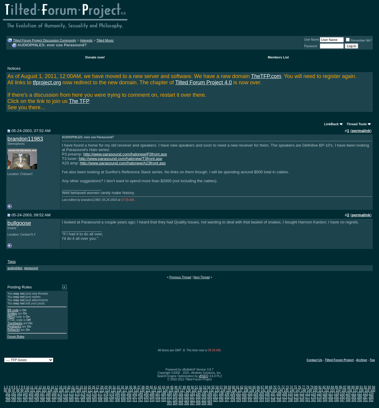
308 (117, 400)
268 (255, 397)
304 (94, 400)
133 (217, 390)
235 (65, 397)
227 (19, 397)
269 (261, 397)
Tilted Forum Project (339, 360)
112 (96, 390)
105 (55, 390)
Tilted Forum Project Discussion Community (44, 40)
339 (296, 400)
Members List (278, 57)
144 (280, 390)
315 (157, 400)
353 (169, 403)
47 (180, 387)
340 (301, 400)
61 (237, 387)
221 (353, 393)
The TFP (79, 101)
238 (82, 397)
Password (310, 46)
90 (357, 387)
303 (88, 400)
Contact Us (314, 360)
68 (266, 387)
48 (184, 387)
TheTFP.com (266, 76)
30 (110, 387)
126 (176, 390)
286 (359, 397)
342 (313, 400)
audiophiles (15, 268)
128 (188, 390)
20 (68, 387)
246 (128, 397)
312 (140, 400)
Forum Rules (15, 336)
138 (245, 390)
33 (122, 387)
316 (163, 400)
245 (123, 397)
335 (273, 400)
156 (349, 390)
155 (343, 390)
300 (71, 400)
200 (232, 393)
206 (267, 393)
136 (234, 390)
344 (324, 400)
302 (82, 400)
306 (105, 400)
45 (172, 387)
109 (78, 390)
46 (176, 387)
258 (198, 397)
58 (225, 387)
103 (44, 390)
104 (49, 390)
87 (344, 387)
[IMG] (11, 316)
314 (152, 400)
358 (198, 403)
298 (59, 400)
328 (232, 400)
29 (105, 387)
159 (367, 390)
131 (205, 390)
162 (13, 393)
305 (100, 400)
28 (101, 387)
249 (146, 397)
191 (180, 393)
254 (175, 397)
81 (320, 387)
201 (238, 393)
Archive (361, 360)
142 (269, 390)
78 (307, 387)
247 (134, 397)
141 (263, 390)
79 (311, 387)
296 (48, 400)
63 (246, 387)
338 (290, 400)
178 (105, 393)
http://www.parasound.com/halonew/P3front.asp (125, 154)
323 (203, 400)
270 (267, 397)
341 (307, 400)
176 (94, 393)
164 (25, 393)
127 (182, 390)
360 (209, 403)
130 (199, 390)
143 (274, 390)
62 (241, 387)
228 (25, 397)
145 (286, 390)
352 (371, 400)
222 (359, 393)
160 (372, 390)
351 (365, 400)
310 (128, 400)
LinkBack (331, 124)
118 (130, 390)
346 (336, 400)
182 (128, 393)
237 (77, 397)
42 (159, 387)
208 (278, 393)
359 (203, 403)
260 (209, 397)
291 (19, 400)
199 (226, 393)
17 (56, 387)
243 (111, 397)
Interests (86, 40)
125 (171, 390)
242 (105, 397)
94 (373, 387)
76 (299, 387)
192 (186, 393)
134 (222, 390)
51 (196, 387)
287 (365, 397)
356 (186, 403)
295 (42, 400)
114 (107, 390)
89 (353, 387)
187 (157, 393)
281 (330, 397)
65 (254, 387)
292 (25, 400)
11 (31, 387)
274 (290, 397)
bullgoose (19, 223)
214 (313, 393)
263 (226, 397)
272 (278, 397)
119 (136, 390)
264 (232, 397)
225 (7, 397)
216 (324, 393)
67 (262, 387)
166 (36, 393)
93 (369, 387)
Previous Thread (180, 277)
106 (61, 390)
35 (130, 387)
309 (123, 400)
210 (290, 393)
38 (142, 387)
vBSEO (203, 376)
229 (30, 397)
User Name (311, 39)
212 (301, 393)
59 (229, 387)
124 (165, 390)
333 (261, 400)
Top (372, 360)
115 (113, 390)
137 (240, 390)
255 (180, 397)
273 (284, 397)
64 (250, 387)
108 (73, 390)
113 (101, 390)
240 (94, 397)
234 (59, 397)
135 (228, 390)
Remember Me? (359, 40)
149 (309, 390)
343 (319, 400)
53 (204, 387)
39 (147, 387)
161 (7, 393)
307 (111, 400)
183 (134, 393)
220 (348, 393)
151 (320, 390)
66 (258, 387)
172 (71, 393)
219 (342, 393)
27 (97, 387)
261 (215, 397)
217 (330, 393)
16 (52, 387)
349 (353, 400)
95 (5, 390)
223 (365, 393)
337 (284, 400)
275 (296, 397)
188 (163, 393)
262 (221, 397)
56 (217, 387)
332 (255, 400)
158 (361, 390)
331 (250, 400)
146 (292, 390)
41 (155, 387)
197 (215, 393)
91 (361, 387)
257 (192, 397)
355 (180, 403)
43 (163, 387)
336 (278, 400)
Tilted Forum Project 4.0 (203, 82)
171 (65, 393)
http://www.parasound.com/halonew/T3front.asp (120, 158)
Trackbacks (15, 323)
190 (175, 393)
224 (371, 393)
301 (77, 400)
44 (167, 387)
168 (48, 393)
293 (30, 400)
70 (274, 387)
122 (153, 390)
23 (81, 387)
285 (353, 397)
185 (146, 393)
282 (336, 397)
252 (163, 397)
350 (359, 400)
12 (36, 387)
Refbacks (13, 329)
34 (126, 387)
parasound (31, 268)
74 (291, 387)
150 (315, 390)
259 (203, 397)
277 (307, 397)
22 (77, 387)
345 (330, 400)
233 (54, 397)
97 (13, 390)
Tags (11, 261)
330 (244, 400)
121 (147, 390)
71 (278, 387)
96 (9, 390)
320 (186, 400)
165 (30, 393)
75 (295, 387)
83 (328, 387)
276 (301, 397)
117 (124, 390)
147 (297, 390)
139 (251, 390)
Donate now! (95, 57)
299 (65, 400)
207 (273, 393)
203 (250, 393)
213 (307, 393)
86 (340, 387)
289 (7, 400)
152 (326, 390)
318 (175, 400)
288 (371, 397)
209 (284, 393)
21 (73, 387)
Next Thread (201, 277)
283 (342, 397)
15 (48, 387)
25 (89, 387)
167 (42, 393)
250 (152, 397)
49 (188, 387)
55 (213, 387)
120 (142, 390)
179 (111, 393)
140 (257, 390)
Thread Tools (357, 124)
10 (27, 387)
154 (338, 390)
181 (123, 393)
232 (48, 397)
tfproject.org (47, 82)
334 (267, 400)
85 (336, 387)
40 (151, 387)
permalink (361, 130)
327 (226, 400)
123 (159, 390)
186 (152, 393)
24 (85, 387)
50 (192, 387)
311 (134, 400)
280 (324, 397)
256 (186, 397)
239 (88, 397)
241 (100, 397)
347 (342, 400)
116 (119, 390)
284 (348, 397)
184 (140, 393)
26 (93, 387)
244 (117, 397)
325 (215, 400)
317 (169, 400)
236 (71, 397)
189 (169, 393)
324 (209, 400)
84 (332, 387)
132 (211, 390)
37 (138, 387)
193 (192, 393)
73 (287, 387)
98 (18, 390)
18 (60, 387)
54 (209, 387)
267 (250, 397)
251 (157, 397)
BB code (13, 310)
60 (233, 387)
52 (200, 387)
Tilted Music (105, 40)
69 (270, 387)
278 (313, 397)
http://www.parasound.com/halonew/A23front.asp (123, 163)
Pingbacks (14, 326)
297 (54, 400)
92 (365, 387)
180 (117, 393)
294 (36, 400)
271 (273, 397)
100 (26, 390)
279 (319, 397)
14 (44, 387)
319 (180, 400)
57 (221, 387)
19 (64, 387)
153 (332, 390)
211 (296, 393)
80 (315, 387)
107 (67, 390)
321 (192, 400)
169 (54, 393)
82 (324, 387)
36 (134, 387)
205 (261, 393)
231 (42, 397)
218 (336, 393)
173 (77, 393)
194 (198, 393)
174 (82, 393)
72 (283, 387)
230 (36, 397)
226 (13, 397)
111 (90, 390)
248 (140, 397)
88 (349, 387)
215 (319, 393)
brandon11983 (25, 139)
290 (13, 400)
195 (203, 393)
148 (303, 390)
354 (175, 403)
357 (192, 403)
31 (114, 387)
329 (238, 400)
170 (59, 393)
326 (221, 400)
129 (194, 390)
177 (100, 393)
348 (348, 400)
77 (303, 387)
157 (355, 390)
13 (40, 387)
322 (198, 400)
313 (146, 400)
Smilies (12, 313)
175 (88, 393)
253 (169, 397)
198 (221, 393)
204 (255, 393)
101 (32, 390)
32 (118, 387)
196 (209, 393)
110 (84, 390)
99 (21, 390)
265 (238, 397)
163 (19, 393)
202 (244, 393)
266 (244, 397)
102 (38, 390)
